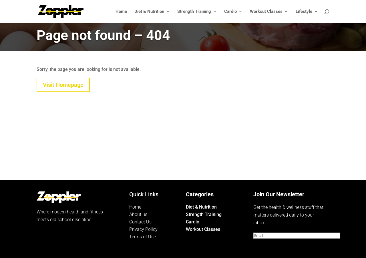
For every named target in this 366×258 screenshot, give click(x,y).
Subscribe (272, 246)
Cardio (230, 11)
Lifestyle (304, 11)
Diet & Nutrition (149, 11)
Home (121, 11)
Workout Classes (266, 11)
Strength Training (194, 11)
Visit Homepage (63, 84)
